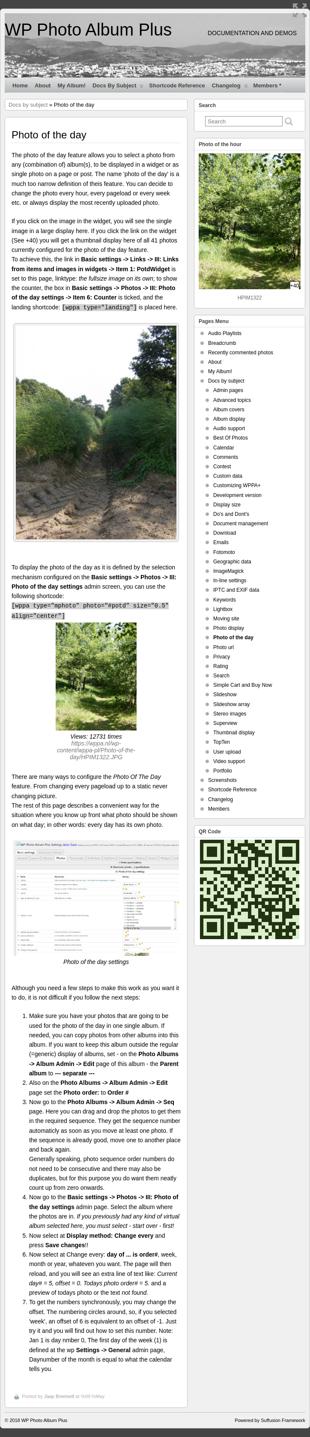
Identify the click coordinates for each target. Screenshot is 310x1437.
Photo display (228, 628)
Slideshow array (231, 704)
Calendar (223, 448)
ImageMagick (228, 571)
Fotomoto (224, 552)
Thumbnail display (234, 733)
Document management (240, 524)
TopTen (221, 742)
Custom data (227, 476)
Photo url (223, 647)
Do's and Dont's (231, 514)
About (43, 85)
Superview (225, 723)
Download (224, 533)
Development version (237, 495)
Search (221, 676)
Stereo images (229, 714)
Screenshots (222, 780)
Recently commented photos (240, 353)
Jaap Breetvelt (59, 1396)
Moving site (226, 619)
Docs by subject (117, 87)
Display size (227, 505)
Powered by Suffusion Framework (270, 1420)
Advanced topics (232, 400)
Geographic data (232, 562)
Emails (221, 542)
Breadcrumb (222, 343)
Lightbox (222, 609)
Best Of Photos (230, 438)
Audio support (229, 428)
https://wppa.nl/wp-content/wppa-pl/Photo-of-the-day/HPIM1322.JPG (96, 750)
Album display (229, 419)
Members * (267, 85)
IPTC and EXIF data (236, 590)
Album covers (228, 410)
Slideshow (225, 695)
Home (20, 85)
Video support (229, 761)
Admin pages (228, 390)
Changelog (230, 87)
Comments (225, 457)
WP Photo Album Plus (88, 29)
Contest (222, 467)
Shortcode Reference (177, 85)
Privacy (221, 657)
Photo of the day (233, 638)
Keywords (224, 600)
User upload (227, 752)
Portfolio (222, 771)
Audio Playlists (224, 333)
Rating (220, 666)
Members (219, 809)
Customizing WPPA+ (237, 485)
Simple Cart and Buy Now (242, 685)
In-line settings (229, 581)
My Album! (71, 85)
